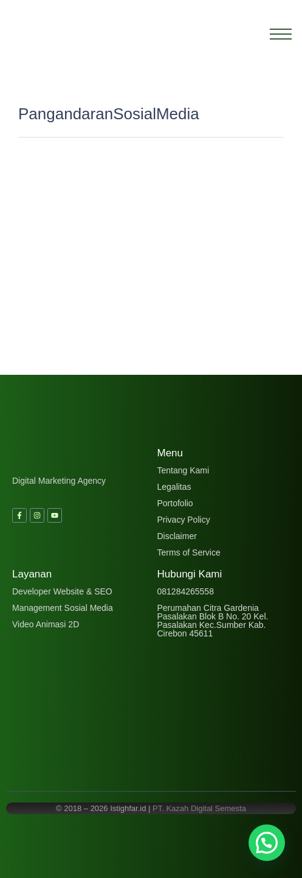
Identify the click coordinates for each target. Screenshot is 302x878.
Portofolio (175, 503)
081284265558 (185, 591)
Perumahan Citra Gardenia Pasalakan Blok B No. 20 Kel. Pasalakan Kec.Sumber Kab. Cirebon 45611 (213, 620)
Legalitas (174, 487)
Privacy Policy (183, 519)
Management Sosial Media (62, 608)
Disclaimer (177, 536)
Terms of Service (189, 552)
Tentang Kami (183, 470)
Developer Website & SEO (62, 591)
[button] (267, 842)
